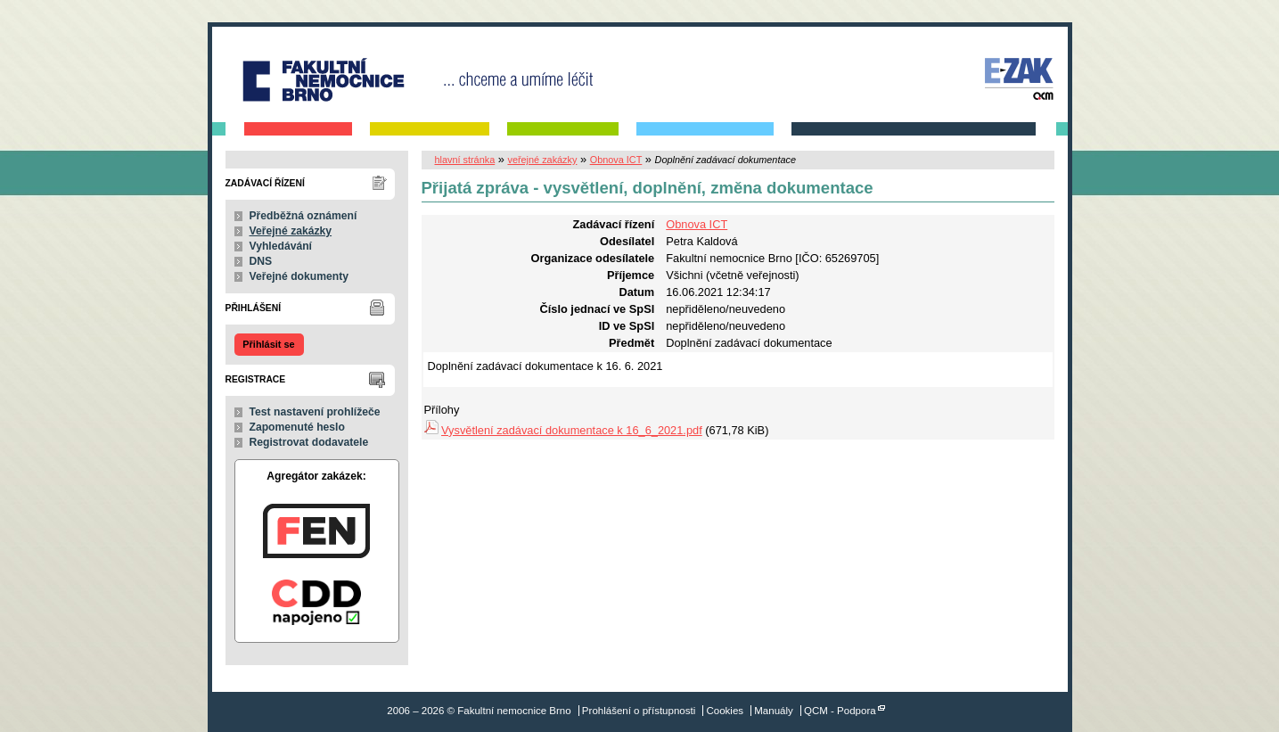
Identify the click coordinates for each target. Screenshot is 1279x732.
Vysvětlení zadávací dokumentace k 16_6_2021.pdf (571, 430)
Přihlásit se (268, 344)
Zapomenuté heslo (297, 427)
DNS (261, 261)
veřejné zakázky (542, 159)
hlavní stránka (465, 159)
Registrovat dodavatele (309, 442)
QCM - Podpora (840, 710)
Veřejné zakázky (291, 231)
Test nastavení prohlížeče (315, 412)
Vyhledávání (281, 246)
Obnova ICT (616, 159)
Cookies (724, 710)
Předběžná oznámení (303, 216)
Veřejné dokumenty (299, 276)
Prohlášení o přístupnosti (638, 710)
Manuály (773, 710)
